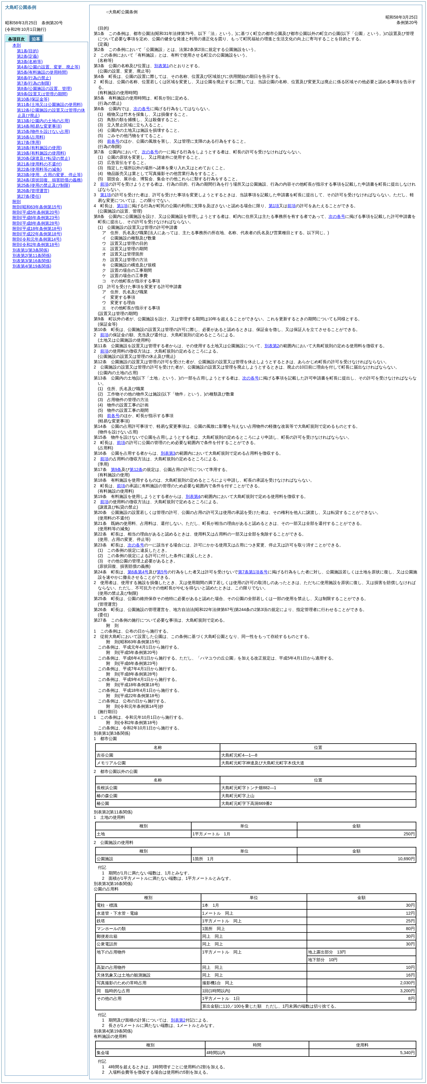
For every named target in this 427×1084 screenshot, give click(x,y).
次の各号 (141, 108)
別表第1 (161, 65)
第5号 (162, 572)
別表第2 (272, 345)
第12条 (136, 469)
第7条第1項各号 (253, 572)
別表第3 (168, 453)
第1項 (105, 194)
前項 (104, 184)
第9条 (116, 469)
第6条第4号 (138, 572)
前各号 (113, 141)
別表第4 (193, 496)
